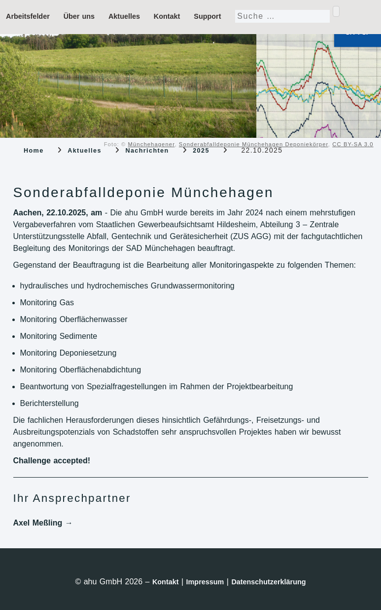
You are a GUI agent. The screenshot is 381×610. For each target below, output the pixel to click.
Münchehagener (151, 144)
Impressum (205, 582)
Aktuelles (125, 16)
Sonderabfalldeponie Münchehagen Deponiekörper (253, 144)
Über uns (80, 16)
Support (210, 16)
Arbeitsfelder (28, 16)
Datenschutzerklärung (268, 582)
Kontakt (169, 16)
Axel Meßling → (43, 523)
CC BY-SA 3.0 (352, 144)
